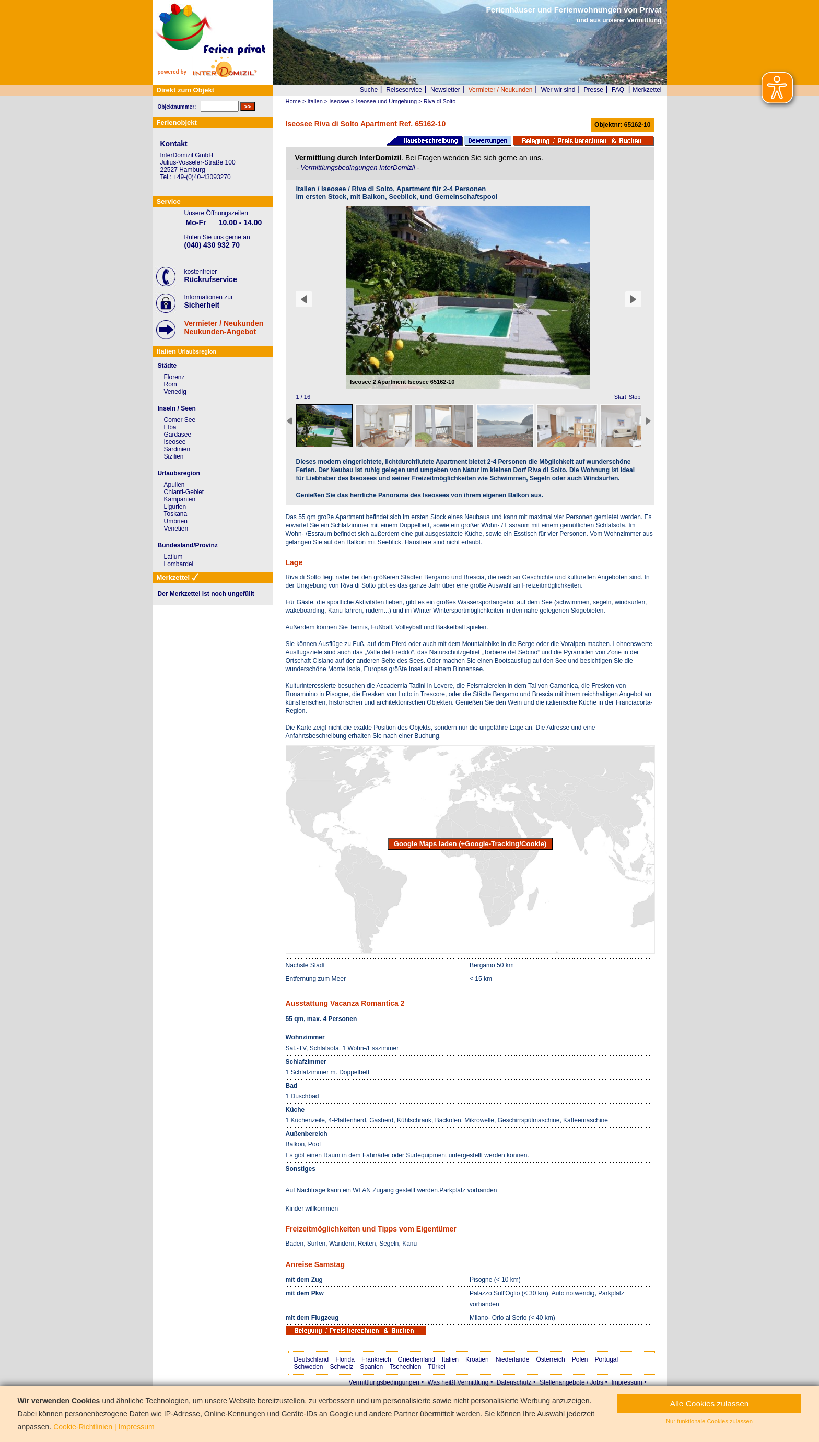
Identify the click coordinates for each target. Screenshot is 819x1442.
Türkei (436, 1366)
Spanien (371, 1366)
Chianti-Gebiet (184, 492)
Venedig (175, 391)
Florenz (174, 377)
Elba (170, 427)
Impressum (626, 1382)
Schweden (308, 1366)
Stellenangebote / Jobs (571, 1382)
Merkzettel (647, 89)
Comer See (180, 420)
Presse (593, 89)
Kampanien (180, 499)
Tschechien (405, 1366)
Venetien (176, 528)
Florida (345, 1359)
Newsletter (445, 89)
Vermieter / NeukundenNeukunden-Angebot (224, 327)
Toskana (176, 514)
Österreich (550, 1359)
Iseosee (175, 442)
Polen (580, 1359)
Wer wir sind (558, 89)
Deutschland (311, 1359)
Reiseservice (404, 89)
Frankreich (376, 1359)
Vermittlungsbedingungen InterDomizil (358, 167)
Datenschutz (514, 1382)
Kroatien (477, 1359)
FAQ (618, 89)
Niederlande (513, 1359)
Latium (173, 556)
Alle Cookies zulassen (709, 1403)
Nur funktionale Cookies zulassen (709, 1421)
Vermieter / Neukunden (501, 89)
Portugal (606, 1359)
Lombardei (179, 564)
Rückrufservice (210, 279)
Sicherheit (202, 305)
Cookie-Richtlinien (82, 1427)
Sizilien (174, 456)
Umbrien (176, 521)
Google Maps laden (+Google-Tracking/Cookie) (470, 844)
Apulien (174, 484)
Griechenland (416, 1359)
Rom (170, 384)
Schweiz (342, 1366)
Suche (369, 89)
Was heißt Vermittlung (457, 1382)
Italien (450, 1359)
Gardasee (178, 434)
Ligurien (175, 506)
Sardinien (177, 449)
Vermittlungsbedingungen (384, 1382)
